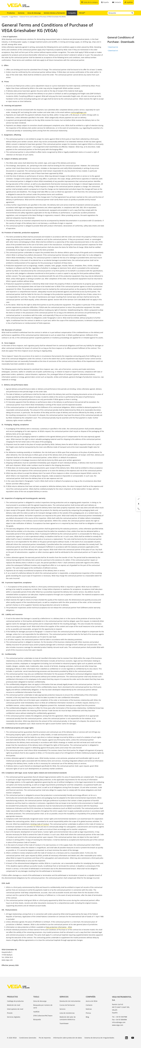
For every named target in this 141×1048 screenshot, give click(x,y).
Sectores (21, 13)
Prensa (88, 1013)
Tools (36, 997)
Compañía (72, 13)
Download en (113, 50)
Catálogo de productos (15, 1001)
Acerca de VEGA (91, 1001)
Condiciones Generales (27, 1038)
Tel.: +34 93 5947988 (119, 1017)
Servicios (64, 997)
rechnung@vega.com (78, 112)
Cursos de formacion (67, 1005)
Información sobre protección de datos (67, 1038)
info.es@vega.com (118, 1022)
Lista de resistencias (67, 1013)
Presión (10, 1013)
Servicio (62, 1009)
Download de (113, 47)
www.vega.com (117, 1025)
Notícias (89, 1009)
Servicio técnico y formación (54, 13)
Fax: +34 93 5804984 (119, 1020)
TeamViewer (64, 1023)
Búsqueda (37, 1019)
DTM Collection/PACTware (42, 1016)
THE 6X (82, 13)
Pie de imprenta (45, 1038)
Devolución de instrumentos (70, 1001)
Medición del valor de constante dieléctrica (68, 1018)
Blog (87, 1017)
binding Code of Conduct (40, 824)
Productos (11, 13)
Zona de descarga (34, 13)
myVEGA (36, 1012)
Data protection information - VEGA (59, 927)
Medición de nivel (13, 1005)
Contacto (89, 1005)
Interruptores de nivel (15, 1009)
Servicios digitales (13, 1017)
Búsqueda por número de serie (42, 1006)
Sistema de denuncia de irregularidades (99, 1038)
